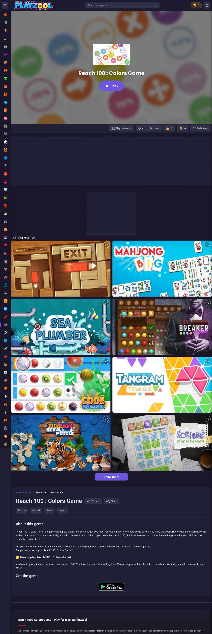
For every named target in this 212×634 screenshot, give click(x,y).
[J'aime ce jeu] (169, 128)
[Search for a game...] (122, 5)
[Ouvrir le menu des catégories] (5, 5)
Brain (49, 510)
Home (19, 492)
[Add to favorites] (149, 128)
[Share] (111, 501)
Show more (111, 477)
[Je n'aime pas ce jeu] (182, 128)
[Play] (111, 85)
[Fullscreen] (200, 128)
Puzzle (28, 492)
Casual (36, 510)
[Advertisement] (111, 161)
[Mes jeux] (207, 5)
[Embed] (93, 501)
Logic (62, 510)
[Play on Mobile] (121, 128)
